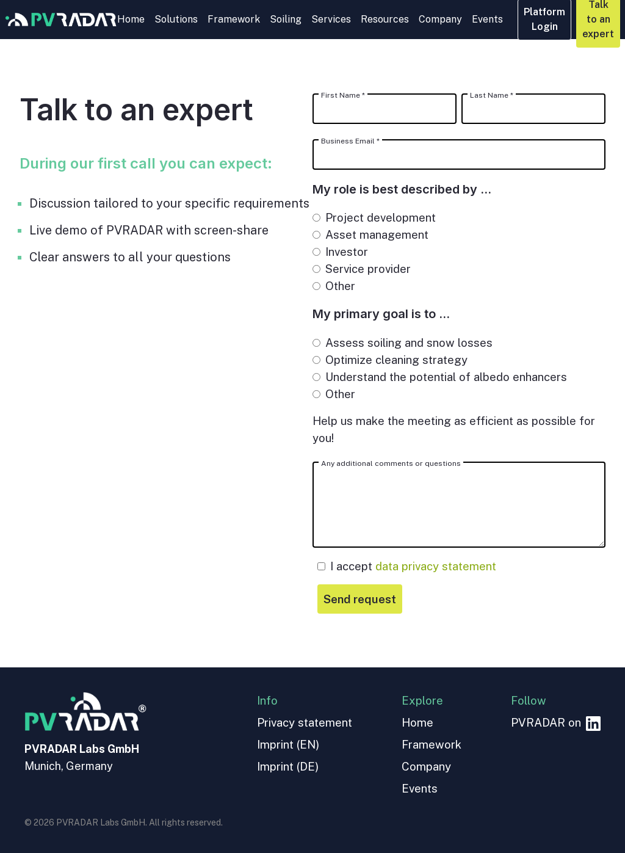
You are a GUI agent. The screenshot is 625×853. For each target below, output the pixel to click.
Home (131, 19)
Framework (234, 19)
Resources (385, 19)
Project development (374, 217)
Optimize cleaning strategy (390, 359)
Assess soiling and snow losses (402, 342)
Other (333, 285)
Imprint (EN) (288, 744)
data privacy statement (435, 566)
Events (487, 19)
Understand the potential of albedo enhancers (439, 376)
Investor (340, 251)
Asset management (370, 234)
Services (331, 19)
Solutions (176, 19)
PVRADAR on (556, 722)
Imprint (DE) (288, 766)
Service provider (361, 268)
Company (440, 19)
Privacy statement (304, 722)
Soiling (286, 19)
